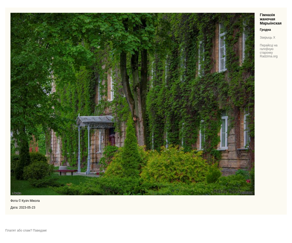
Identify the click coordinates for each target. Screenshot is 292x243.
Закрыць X (267, 37)
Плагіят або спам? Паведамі (26, 230)
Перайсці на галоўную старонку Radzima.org (269, 51)
